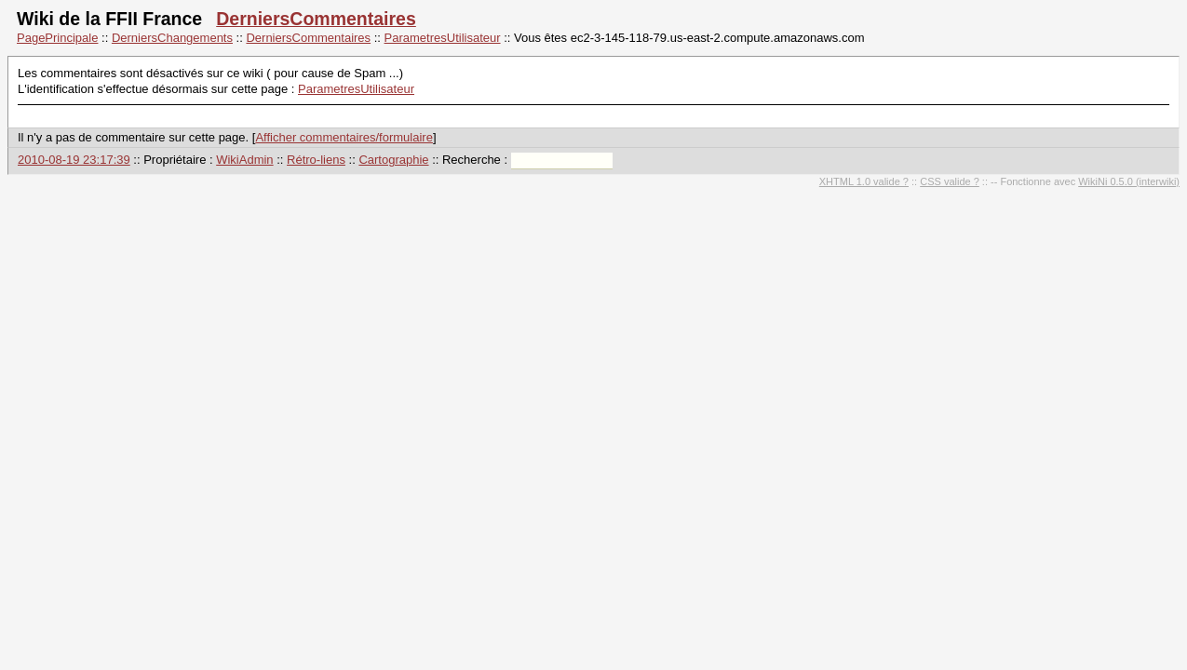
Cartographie (393, 160)
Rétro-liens (316, 160)
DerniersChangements (172, 38)
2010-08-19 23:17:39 (74, 160)
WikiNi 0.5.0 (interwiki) (1129, 181)
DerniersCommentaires (316, 18)
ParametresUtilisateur (442, 38)
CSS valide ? (949, 181)
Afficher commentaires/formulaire (344, 137)
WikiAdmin (244, 160)
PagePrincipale (57, 38)
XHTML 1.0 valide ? (864, 181)
